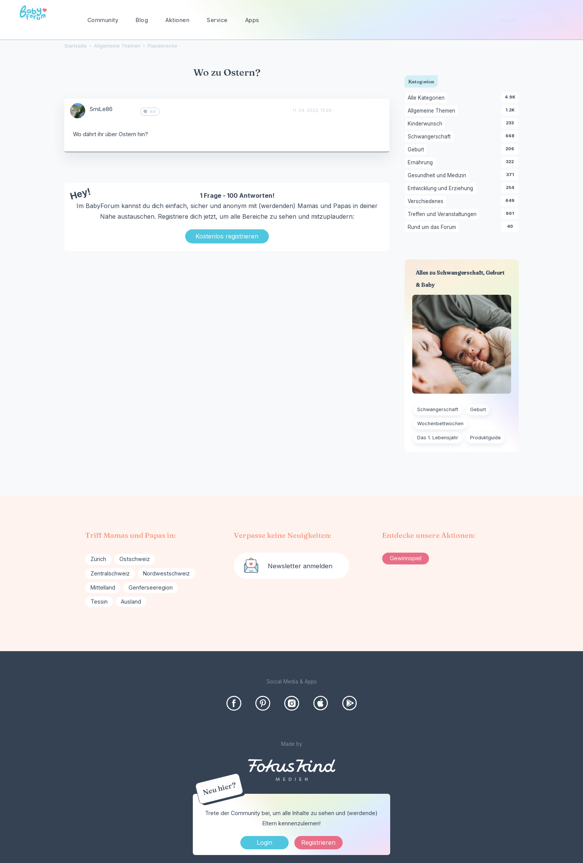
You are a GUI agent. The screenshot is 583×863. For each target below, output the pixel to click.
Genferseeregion (151, 587)
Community (103, 20)
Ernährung (421, 163)
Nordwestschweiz (166, 573)
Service (217, 20)
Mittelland (103, 587)
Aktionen (177, 20)
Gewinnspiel (405, 558)
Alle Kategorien (427, 98)
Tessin (99, 601)
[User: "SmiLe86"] (77, 110)
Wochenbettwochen (440, 423)
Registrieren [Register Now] (318, 842)
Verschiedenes (427, 202)
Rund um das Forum (433, 227)
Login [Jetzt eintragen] (264, 842)
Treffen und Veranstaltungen (443, 214)
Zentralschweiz (110, 573)
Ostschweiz (134, 559)
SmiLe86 (101, 109)
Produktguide (485, 437)
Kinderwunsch (426, 124)
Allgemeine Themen (433, 111)
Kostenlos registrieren (226, 236)
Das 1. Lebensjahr (437, 437)
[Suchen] (558, 20)
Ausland (131, 601)
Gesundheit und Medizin (438, 176)
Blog (142, 20)
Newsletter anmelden (300, 566)
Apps (252, 20)
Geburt (417, 150)
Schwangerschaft (430, 137)
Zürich (98, 559)
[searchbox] (529, 20)
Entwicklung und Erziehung (442, 189)
